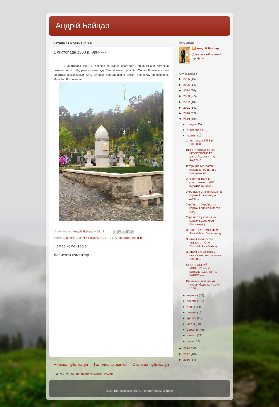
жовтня (192, 135)
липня (191, 306)
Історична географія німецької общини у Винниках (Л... (201, 169)
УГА (114, 237)
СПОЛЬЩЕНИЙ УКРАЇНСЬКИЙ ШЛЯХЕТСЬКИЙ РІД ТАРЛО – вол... (202, 270)
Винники (68, 237)
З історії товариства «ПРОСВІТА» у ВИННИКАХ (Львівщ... (202, 242)
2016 (187, 359)
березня (193, 329)
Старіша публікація (150, 364)
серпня (192, 301)
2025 (187, 84)
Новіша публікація (70, 364)
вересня (193, 295)
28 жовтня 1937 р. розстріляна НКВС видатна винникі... (200, 182)
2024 (187, 90)
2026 (187, 79)
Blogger (168, 390)
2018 (187, 348)
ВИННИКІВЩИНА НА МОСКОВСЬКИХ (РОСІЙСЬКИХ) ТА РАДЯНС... (200, 155)
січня (190, 341)
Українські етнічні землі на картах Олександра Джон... (204, 195)
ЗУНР (106, 237)
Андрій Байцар (82, 25)
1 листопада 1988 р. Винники (200, 142)
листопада (194, 129)
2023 (187, 96)
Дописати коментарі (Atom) (94, 373)
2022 (187, 102)
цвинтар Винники (130, 237)
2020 (187, 113)
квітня (191, 324)
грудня (192, 124)
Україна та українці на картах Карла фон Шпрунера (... (201, 220)
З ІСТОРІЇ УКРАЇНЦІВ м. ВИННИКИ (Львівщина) (203, 231)
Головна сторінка (110, 364)
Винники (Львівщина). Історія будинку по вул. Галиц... (203, 284)
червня (192, 312)
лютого (192, 335)
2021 (187, 107)
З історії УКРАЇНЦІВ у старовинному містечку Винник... (203, 255)
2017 (187, 354)
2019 (187, 119)
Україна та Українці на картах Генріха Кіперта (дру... (203, 208)
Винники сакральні (88, 237)
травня (192, 318)
